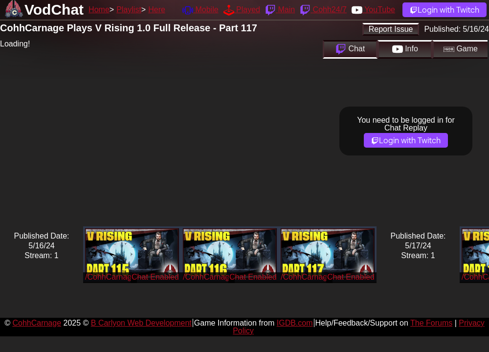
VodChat (54, 9)
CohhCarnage (36, 323)
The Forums (431, 323)
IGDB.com (295, 323)
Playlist (128, 9)
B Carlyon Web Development (141, 323)
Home (99, 9)
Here (156, 9)
